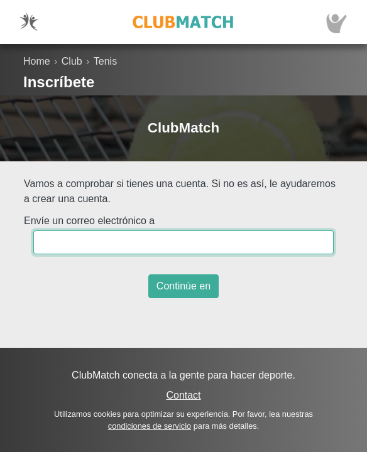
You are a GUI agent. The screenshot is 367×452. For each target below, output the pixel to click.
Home (36, 61)
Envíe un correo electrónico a (89, 220)
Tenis (105, 61)
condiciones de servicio (149, 426)
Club (72, 61)
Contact (183, 395)
